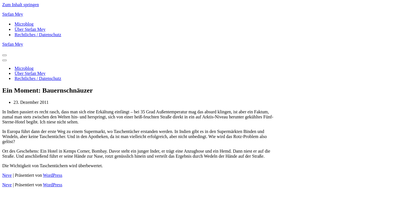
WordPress (52, 175)
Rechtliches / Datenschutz (38, 34)
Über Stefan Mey (30, 29)
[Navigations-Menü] (4, 55)
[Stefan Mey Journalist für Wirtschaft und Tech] (198, 14)
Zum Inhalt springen (20, 4)
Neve (7, 175)
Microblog (24, 24)
